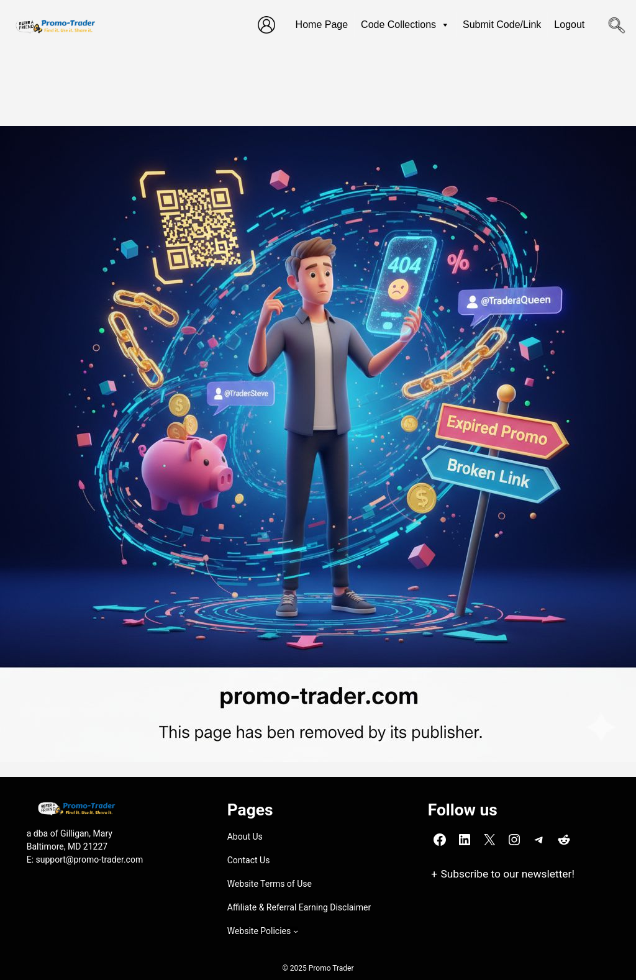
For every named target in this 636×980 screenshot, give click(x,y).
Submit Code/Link (502, 24)
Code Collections (405, 24)
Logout (569, 24)
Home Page (322, 24)
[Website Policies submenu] (295, 930)
